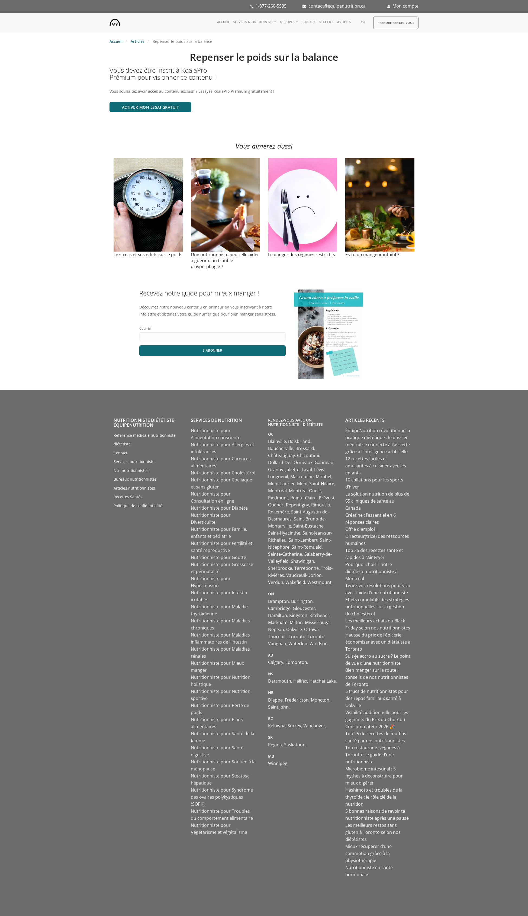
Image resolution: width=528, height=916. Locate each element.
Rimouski (320, 505)
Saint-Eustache (308, 526)
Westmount (319, 582)
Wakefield (295, 582)
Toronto (297, 636)
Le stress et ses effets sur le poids (148, 255)
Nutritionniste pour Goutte (218, 557)
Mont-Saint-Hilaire (315, 484)
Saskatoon (294, 745)
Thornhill (277, 636)
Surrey (294, 726)
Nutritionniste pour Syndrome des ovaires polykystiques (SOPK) (222, 797)
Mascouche (302, 477)
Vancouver (314, 726)
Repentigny (297, 505)
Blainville (277, 441)
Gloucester (304, 608)
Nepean (276, 629)
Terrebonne (306, 568)
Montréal (277, 491)
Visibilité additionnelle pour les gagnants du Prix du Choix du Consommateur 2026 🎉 (376, 719)
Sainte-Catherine (285, 554)
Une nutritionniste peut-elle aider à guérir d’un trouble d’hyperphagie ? (225, 260)
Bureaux (308, 22)
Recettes (326, 22)
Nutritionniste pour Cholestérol (223, 473)
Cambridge (279, 608)
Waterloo (297, 644)
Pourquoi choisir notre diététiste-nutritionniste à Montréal (371, 571)
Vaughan (277, 644)
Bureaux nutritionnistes (135, 479)
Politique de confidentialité (138, 505)
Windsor (318, 644)
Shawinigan (302, 561)
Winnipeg (277, 763)
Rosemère (278, 512)
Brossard (304, 448)
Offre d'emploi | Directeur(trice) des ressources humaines (377, 536)
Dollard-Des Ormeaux (290, 462)
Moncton (320, 700)
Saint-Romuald (307, 547)
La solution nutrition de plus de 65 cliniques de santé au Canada (377, 501)
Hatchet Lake (322, 681)
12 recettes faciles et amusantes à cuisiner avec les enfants (375, 466)
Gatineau (324, 462)
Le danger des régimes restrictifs (301, 255)
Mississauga (317, 622)
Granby (275, 470)
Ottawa (311, 629)
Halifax (300, 681)
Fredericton (297, 700)
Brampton (278, 601)
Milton (296, 622)
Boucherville (280, 448)
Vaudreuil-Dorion (304, 575)
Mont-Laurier (281, 484)
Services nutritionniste (253, 22)
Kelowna (276, 726)
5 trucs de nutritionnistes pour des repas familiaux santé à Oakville (376, 698)
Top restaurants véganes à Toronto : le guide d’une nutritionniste (372, 755)
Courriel (145, 328)
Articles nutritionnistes (134, 488)
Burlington (302, 601)
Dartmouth (279, 681)
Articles (344, 22)
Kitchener (319, 615)
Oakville (294, 629)
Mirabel (323, 477)
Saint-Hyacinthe (284, 533)
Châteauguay (281, 455)
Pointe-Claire (303, 498)
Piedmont (278, 498)
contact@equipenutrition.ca (337, 6)
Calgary (275, 662)
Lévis (319, 470)
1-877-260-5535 (271, 6)
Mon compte (405, 6)
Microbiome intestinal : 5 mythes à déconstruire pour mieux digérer (374, 776)
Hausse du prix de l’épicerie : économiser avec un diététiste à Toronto (377, 642)
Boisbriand (299, 441)
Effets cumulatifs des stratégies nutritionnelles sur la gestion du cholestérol (377, 607)
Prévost (326, 498)
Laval (307, 470)
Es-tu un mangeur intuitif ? (372, 255)
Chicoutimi (308, 455)
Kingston (298, 615)
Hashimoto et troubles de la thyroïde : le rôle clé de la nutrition (374, 797)
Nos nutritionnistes (131, 470)
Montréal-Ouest (305, 491)
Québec (276, 505)
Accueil (223, 22)
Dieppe (275, 700)
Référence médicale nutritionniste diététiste (145, 440)
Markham (278, 622)
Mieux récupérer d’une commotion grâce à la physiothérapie (368, 853)
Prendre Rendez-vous (396, 23)
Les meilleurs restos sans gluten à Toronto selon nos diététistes (373, 832)
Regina (275, 745)
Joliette (292, 470)
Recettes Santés (128, 496)
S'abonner (213, 350)
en (363, 22)
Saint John (278, 707)
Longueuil (278, 477)
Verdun (275, 582)
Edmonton (296, 662)
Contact (120, 452)
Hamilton (277, 615)
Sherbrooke (280, 568)
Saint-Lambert (303, 540)
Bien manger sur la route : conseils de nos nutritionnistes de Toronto (376, 677)
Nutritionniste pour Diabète (219, 508)
